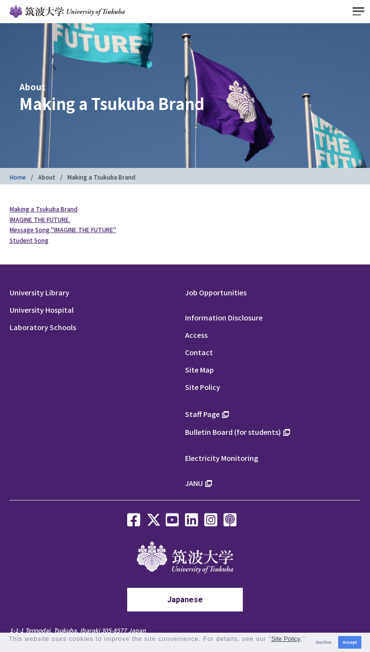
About (46, 177)
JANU (194, 483)
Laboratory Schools (43, 327)
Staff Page (202, 414)
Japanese (185, 599)
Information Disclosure (224, 317)
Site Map (199, 369)
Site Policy (202, 387)
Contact (199, 352)
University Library (39, 292)
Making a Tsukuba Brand (44, 209)
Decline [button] (323, 642)
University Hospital (42, 310)
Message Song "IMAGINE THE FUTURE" (63, 229)
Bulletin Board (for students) (233, 432)
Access (196, 335)
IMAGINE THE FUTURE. (40, 219)
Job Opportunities (216, 292)
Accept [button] (350, 642)
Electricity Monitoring (221, 458)
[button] (10, 647)
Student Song (29, 240)
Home (18, 177)
